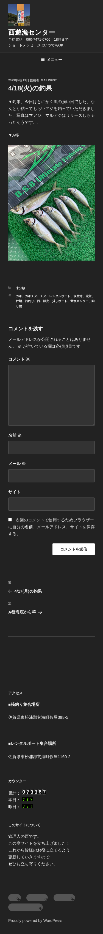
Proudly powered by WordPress (35, 920)
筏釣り (29, 301)
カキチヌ (31, 296)
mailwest (49, 80)
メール (17, 463)
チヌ (43, 296)
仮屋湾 (77, 296)
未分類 (20, 288)
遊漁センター (79, 301)
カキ (19, 296)
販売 (46, 301)
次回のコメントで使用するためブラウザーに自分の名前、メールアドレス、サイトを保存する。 (51, 527)
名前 (15, 435)
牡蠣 (19, 301)
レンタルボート (59, 296)
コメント (19, 359)
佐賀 (88, 296)
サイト (14, 492)
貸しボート (59, 301)
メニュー (51, 59)
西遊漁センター (31, 32)
